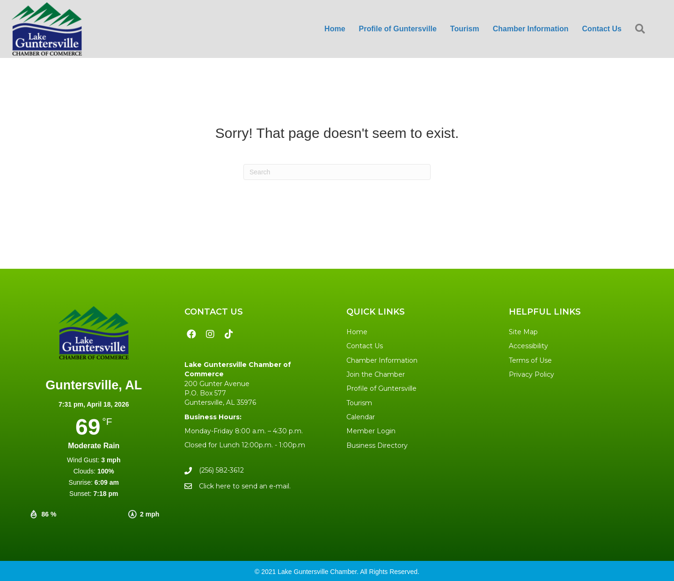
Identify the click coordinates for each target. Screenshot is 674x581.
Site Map (523, 332)
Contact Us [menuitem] (602, 29)
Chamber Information (382, 360)
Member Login (371, 431)
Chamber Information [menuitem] (531, 29)
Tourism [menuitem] (464, 29)
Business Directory (377, 445)
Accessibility (528, 346)
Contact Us (364, 346)
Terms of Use (530, 360)
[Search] (337, 172)
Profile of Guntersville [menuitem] (398, 29)
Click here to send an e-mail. (245, 486)
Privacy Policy (531, 374)
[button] (642, 29)
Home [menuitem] (334, 29)
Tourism (359, 403)
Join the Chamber (375, 374)
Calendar (360, 417)
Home (356, 332)
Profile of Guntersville (381, 388)
